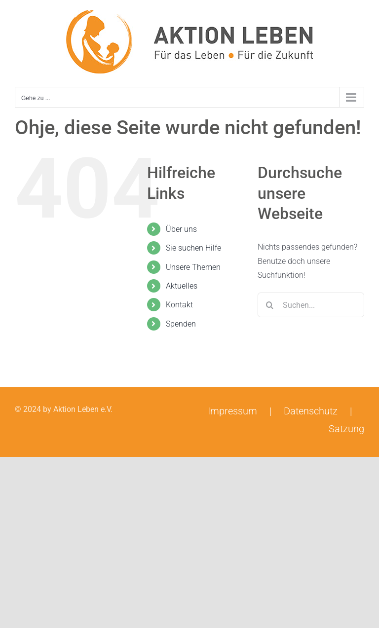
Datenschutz (311, 411)
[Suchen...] (311, 305)
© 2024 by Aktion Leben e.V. (64, 409)
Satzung (346, 429)
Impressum (232, 411)
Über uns (181, 229)
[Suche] (270, 305)
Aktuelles (181, 286)
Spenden (181, 324)
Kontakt (179, 304)
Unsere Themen (193, 267)
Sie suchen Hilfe (193, 248)
